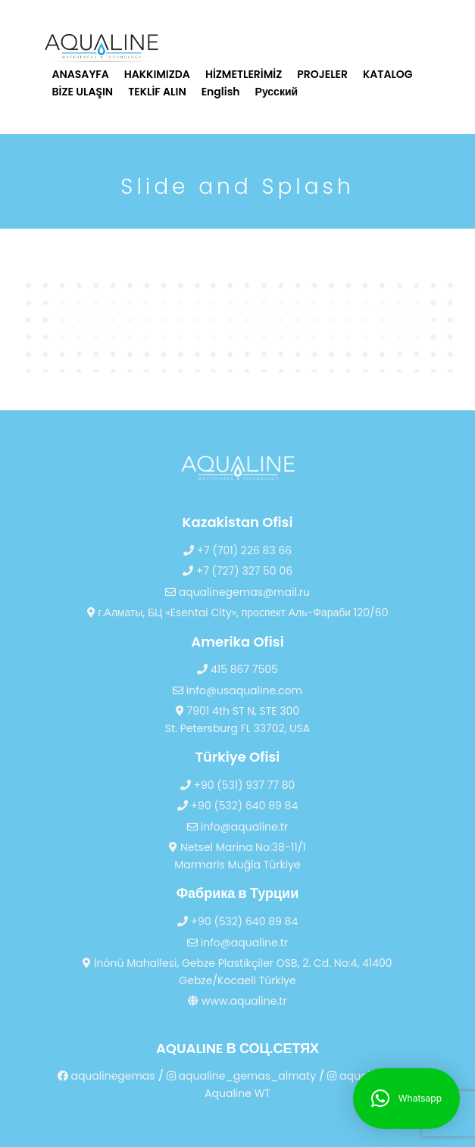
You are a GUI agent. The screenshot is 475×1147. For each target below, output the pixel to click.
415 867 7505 (237, 669)
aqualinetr (360, 1075)
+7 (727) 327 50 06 (237, 570)
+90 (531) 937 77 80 (237, 785)
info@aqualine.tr (237, 826)
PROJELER (322, 74)
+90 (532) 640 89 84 (237, 805)
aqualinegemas (106, 1075)
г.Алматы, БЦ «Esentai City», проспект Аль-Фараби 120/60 (238, 612)
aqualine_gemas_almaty (241, 1075)
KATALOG (388, 74)
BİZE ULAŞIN (83, 91)
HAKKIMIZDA (157, 74)
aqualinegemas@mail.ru (237, 592)
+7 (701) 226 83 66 (237, 550)
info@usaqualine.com (237, 690)
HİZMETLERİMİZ (243, 74)
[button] (406, 1098)
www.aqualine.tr (237, 1000)
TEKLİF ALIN (157, 91)
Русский (276, 91)
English (221, 91)
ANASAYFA (80, 74)
